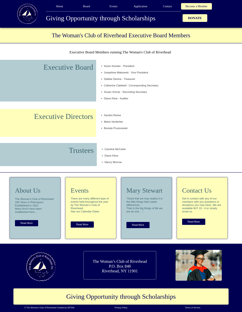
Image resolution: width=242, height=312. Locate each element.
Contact (167, 6)
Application (140, 6)
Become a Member (196, 6)
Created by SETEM (65, 307)
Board (86, 6)
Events (113, 6)
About (59, 6)
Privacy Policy (121, 307)
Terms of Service (192, 307)
